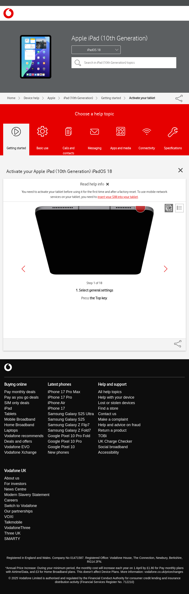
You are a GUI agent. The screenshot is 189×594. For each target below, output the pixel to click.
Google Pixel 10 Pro (65, 441)
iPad (8, 408)
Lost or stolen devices (116, 403)
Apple (51, 98)
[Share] (182, 341)
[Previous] (23, 269)
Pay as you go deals (21, 397)
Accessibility (108, 452)
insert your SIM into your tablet (118, 197)
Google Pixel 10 (61, 447)
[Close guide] (180, 170)
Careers (11, 500)
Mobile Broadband (19, 419)
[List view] (179, 208)
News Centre (15, 489)
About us (11, 478)
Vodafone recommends (23, 436)
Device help (31, 98)
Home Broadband (19, 425)
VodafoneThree (17, 528)
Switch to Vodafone (20, 506)
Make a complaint (113, 419)
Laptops (11, 430)
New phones (58, 452)
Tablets (10, 414)
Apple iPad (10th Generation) (109, 38)
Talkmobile (13, 522)
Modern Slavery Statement (26, 495)
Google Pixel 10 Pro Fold (69, 436)
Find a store (108, 408)
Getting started (111, 98)
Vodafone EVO (16, 447)
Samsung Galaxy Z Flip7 (69, 425)
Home (11, 98)
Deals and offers (18, 441)
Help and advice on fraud (119, 425)
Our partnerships (18, 511)
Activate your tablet (142, 98)
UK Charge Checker (115, 441)
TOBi (102, 436)
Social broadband (113, 447)
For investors (15, 484)
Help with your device (116, 397)
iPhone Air (56, 403)
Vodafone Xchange (20, 452)
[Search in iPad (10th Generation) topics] (123, 62)
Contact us (107, 414)
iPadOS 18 (94, 50)
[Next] (165, 269)
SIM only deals (16, 403)
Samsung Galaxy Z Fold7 (69, 430)
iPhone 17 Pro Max (64, 392)
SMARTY (12, 539)
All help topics (110, 392)
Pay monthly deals (19, 392)
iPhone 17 (56, 408)
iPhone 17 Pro (60, 397)
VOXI (8, 517)
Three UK (12, 533)
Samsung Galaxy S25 (66, 419)
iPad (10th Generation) (78, 98)
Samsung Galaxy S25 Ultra (71, 414)
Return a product (112, 430)
